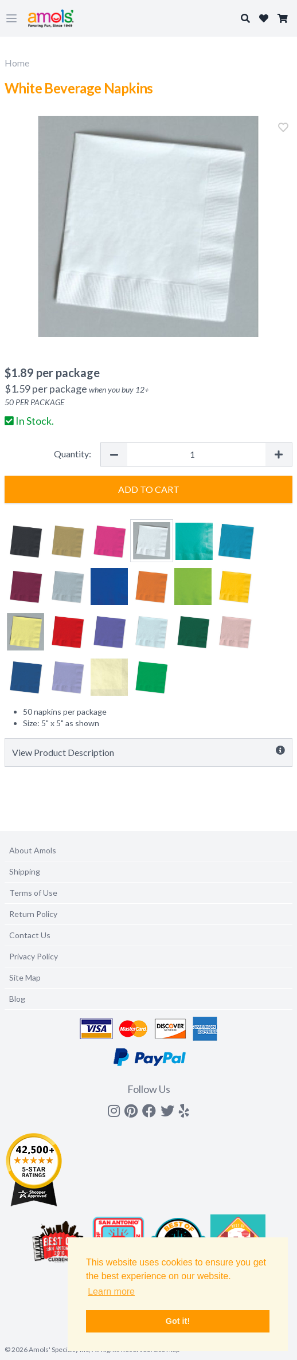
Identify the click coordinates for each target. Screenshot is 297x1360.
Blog (17, 999)
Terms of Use (33, 892)
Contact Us (29, 935)
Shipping (24, 871)
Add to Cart (148, 489)
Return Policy (33, 914)
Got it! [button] (178, 1321)
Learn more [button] (111, 1291)
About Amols (32, 850)
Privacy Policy (33, 956)
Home (17, 62)
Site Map (25, 977)
